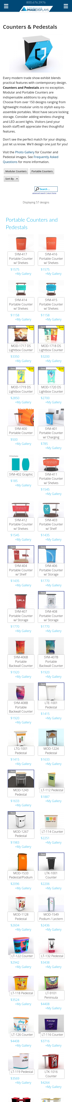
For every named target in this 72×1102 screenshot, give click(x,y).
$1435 (45, 535)
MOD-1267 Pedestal (20, 833)
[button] (11, 179)
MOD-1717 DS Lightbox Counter (21, 348)
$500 (14, 439)
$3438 (45, 962)
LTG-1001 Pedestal (21, 750)
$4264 (45, 1082)
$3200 (45, 356)
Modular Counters (15, 171)
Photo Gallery (25, 152)
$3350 (15, 356)
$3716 (45, 1041)
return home (51, 193)
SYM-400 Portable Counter (21, 431)
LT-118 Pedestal (22, 993)
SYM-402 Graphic (21, 474)
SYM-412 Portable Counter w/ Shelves (21, 524)
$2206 (45, 884)
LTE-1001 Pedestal (51, 705)
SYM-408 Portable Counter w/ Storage (51, 615)
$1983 (15, 842)
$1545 (45, 489)
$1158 (15, 315)
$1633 (45, 759)
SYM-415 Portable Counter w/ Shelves (51, 304)
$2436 (45, 925)
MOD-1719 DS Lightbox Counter (21, 389)
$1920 (15, 672)
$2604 (15, 925)
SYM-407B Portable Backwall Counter (51, 661)
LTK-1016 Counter (51, 1074)
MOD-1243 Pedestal (20, 792)
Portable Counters (42, 171)
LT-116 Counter (52, 1034)
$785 (44, 444)
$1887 (45, 797)
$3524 (15, 1000)
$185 (14, 481)
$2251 (45, 838)
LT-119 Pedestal (22, 1072)
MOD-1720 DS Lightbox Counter (51, 389)
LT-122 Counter (22, 956)
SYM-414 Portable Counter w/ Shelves (21, 304)
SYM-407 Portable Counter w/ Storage (21, 615)
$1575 (15, 269)
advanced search (39, 193)
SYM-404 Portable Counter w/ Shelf (21, 570)
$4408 (45, 1004)
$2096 (15, 884)
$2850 (15, 398)
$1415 (45, 714)
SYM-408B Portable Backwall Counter (21, 707)
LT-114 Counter (52, 831)
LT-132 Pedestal (52, 956)
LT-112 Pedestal (52, 790)
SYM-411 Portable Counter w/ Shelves (51, 478)
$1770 (45, 581)
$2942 (15, 962)
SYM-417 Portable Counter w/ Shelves (21, 258)
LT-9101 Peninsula (51, 995)
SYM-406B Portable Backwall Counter (21, 661)
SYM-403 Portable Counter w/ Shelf (51, 524)
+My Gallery (23, 274)
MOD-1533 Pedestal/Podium (21, 875)
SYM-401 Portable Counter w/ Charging (51, 433)
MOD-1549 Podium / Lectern (51, 916)
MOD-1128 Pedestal (20, 916)
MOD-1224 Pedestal (51, 750)
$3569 (15, 1078)
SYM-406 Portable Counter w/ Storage (51, 570)
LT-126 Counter (22, 1034)
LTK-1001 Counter (51, 875)
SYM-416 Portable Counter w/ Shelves (51, 258)
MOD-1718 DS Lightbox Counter (51, 348)
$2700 (45, 398)
